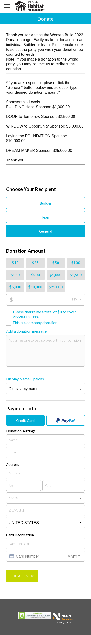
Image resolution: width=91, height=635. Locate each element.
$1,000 (55, 275)
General (45, 231)
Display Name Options (25, 378)
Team (45, 217)
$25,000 (56, 287)
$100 (75, 262)
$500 (35, 275)
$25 (35, 262)
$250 (15, 275)
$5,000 (15, 287)
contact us (41, 64)
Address (12, 464)
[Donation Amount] (49, 299)
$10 (15, 262)
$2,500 (76, 275)
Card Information (20, 535)
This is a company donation (34, 322)
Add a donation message (26, 331)
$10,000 (35, 287)
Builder (46, 203)
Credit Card (25, 420)
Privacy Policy (63, 622)
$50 (55, 262)
